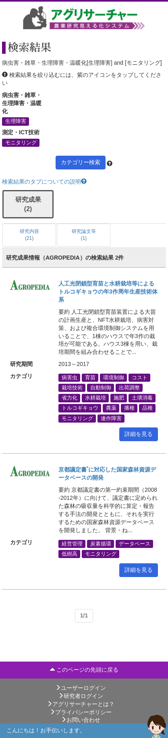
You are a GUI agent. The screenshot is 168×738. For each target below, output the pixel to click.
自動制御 (100, 388)
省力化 (69, 398)
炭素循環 (100, 543)
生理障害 (15, 121)
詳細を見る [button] (138, 434)
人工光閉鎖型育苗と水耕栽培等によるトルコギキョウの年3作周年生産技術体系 (108, 291)
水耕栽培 (95, 398)
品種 (147, 408)
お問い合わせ (80, 720)
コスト (139, 377)
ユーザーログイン (80, 688)
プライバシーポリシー (81, 712)
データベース (134, 543)
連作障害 (111, 418)
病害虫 (69, 377)
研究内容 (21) (29, 234)
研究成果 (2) (28, 204)
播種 (129, 408)
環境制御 (113, 377)
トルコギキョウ (80, 408)
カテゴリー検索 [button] (80, 162)
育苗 (90, 377)
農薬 (111, 408)
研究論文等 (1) (84, 234)
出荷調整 (129, 388)
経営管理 (72, 543)
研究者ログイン (80, 696)
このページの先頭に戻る (84, 669)
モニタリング (21, 142)
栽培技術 (72, 388)
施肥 (119, 398)
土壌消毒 (142, 398)
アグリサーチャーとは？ (80, 704)
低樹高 (69, 553)
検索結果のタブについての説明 (44, 181)
